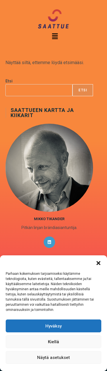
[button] (98, 262)
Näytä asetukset (53, 357)
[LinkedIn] (49, 242)
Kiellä (53, 341)
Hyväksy (53, 326)
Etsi (9, 81)
